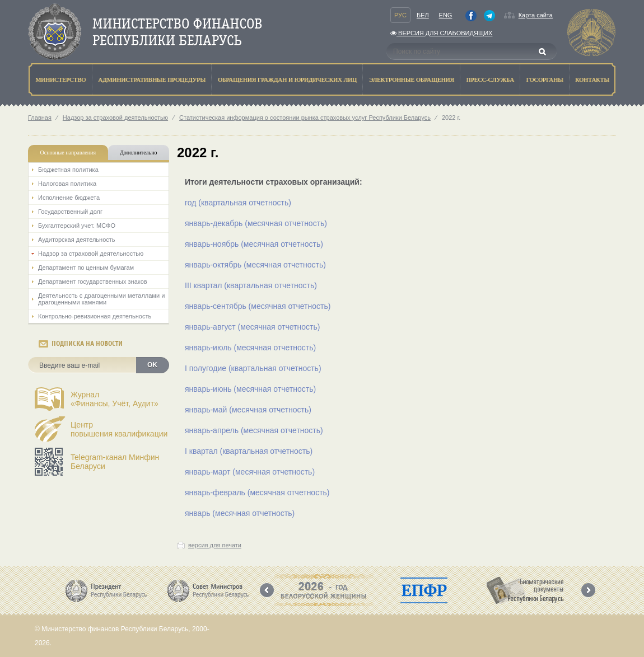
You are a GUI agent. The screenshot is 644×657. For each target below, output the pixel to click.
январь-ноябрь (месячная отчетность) (254, 244)
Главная (40, 117)
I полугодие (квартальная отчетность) (253, 368)
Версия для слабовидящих (441, 33)
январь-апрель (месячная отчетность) (254, 430)
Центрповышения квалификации (119, 429)
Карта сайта (536, 15)
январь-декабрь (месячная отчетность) (256, 223)
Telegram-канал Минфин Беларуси (115, 462)
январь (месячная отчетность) (240, 513)
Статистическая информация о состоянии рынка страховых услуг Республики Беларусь (305, 117)
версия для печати (214, 545)
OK (152, 365)
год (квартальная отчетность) (238, 202)
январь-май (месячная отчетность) (248, 409)
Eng (445, 15)
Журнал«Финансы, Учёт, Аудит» (114, 399)
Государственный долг (70, 211)
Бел (423, 15)
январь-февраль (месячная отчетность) (257, 492)
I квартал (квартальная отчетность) (248, 451)
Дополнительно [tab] (138, 152)
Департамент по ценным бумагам (86, 267)
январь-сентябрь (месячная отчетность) (257, 306)
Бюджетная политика (68, 169)
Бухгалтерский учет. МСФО (76, 225)
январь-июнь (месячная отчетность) (250, 388)
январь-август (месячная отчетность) (252, 326)
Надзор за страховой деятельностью (115, 117)
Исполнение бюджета (69, 197)
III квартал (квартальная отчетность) (251, 285)
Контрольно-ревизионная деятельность (94, 316)
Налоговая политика (67, 183)
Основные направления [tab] (68, 152)
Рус (400, 15)
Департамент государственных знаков (92, 281)
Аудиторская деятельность (76, 239)
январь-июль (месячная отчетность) (250, 347)
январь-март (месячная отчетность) (250, 471)
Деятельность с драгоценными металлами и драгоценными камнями (101, 299)
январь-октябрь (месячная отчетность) (255, 264)
